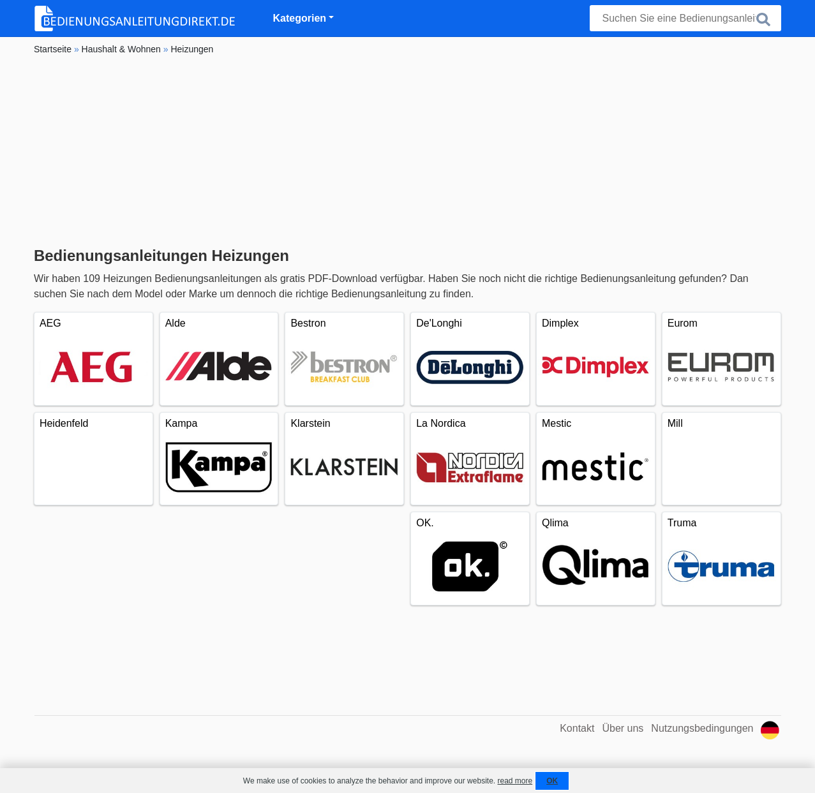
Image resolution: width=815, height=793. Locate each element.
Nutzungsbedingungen (702, 728)
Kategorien (300, 18)
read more (514, 780)
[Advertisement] (407, 151)
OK (552, 780)
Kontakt (577, 728)
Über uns (622, 728)
